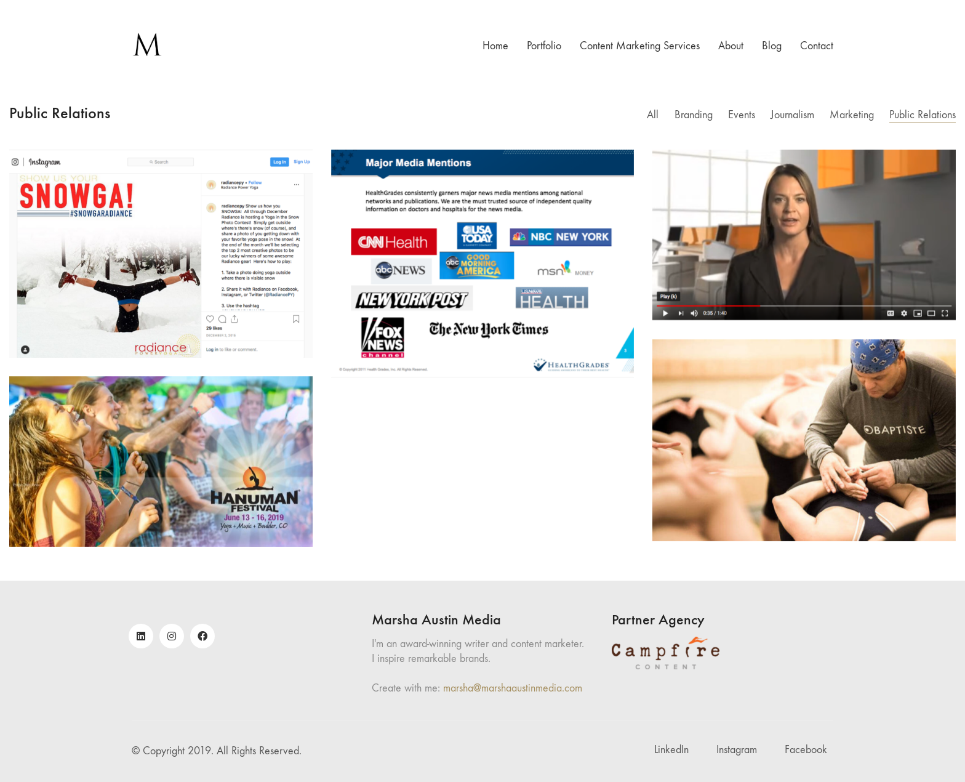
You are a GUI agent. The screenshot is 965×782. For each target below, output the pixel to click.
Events (741, 114)
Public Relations (922, 114)
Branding (694, 114)
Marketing (852, 114)
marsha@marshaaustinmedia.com (512, 688)
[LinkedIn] (141, 636)
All (653, 114)
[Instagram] (171, 636)
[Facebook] (202, 636)
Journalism (792, 114)
